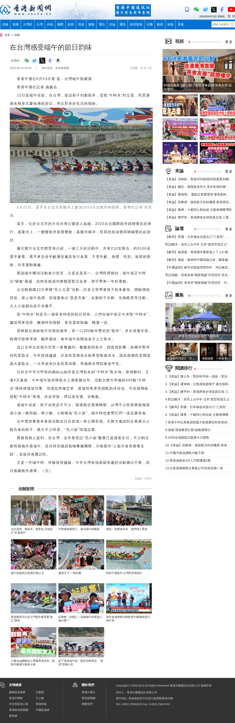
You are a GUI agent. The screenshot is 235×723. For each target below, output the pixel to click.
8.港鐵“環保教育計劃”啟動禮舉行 (188, 430)
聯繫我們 (87, 704)
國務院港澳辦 (17, 692)
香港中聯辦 (16, 698)
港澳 (16, 24)
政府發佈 (136, 24)
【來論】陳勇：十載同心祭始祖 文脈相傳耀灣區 (198, 209)
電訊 (102, 24)
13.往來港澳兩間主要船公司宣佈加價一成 (194, 468)
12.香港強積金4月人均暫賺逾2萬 (188, 460)
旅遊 (170, 24)
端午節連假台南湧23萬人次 (27, 573)
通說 (122, 24)
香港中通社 (88, 692)
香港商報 (41, 704)
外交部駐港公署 (18, 704)
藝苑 (160, 24)
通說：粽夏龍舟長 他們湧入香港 (126, 529)
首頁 (7, 34)
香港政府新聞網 (18, 709)
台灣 (39, 24)
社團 (149, 24)
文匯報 (40, 692)
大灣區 (27, 24)
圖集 (91, 24)
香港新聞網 (88, 698)
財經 (71, 24)
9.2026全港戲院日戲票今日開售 (187, 437)
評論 (112, 24)
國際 (60, 24)
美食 (181, 24)
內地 (50, 24)
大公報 (40, 698)
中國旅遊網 (42, 709)
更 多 (228, 42)
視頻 (81, 24)
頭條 (5, 24)
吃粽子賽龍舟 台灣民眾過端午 (124, 573)
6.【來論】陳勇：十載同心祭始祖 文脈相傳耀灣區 (200, 414)
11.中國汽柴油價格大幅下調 (184, 453)
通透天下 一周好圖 (69, 573)
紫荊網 (13, 715)
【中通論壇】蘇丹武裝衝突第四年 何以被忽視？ (199, 267)
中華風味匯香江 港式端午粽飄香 (78, 529)
